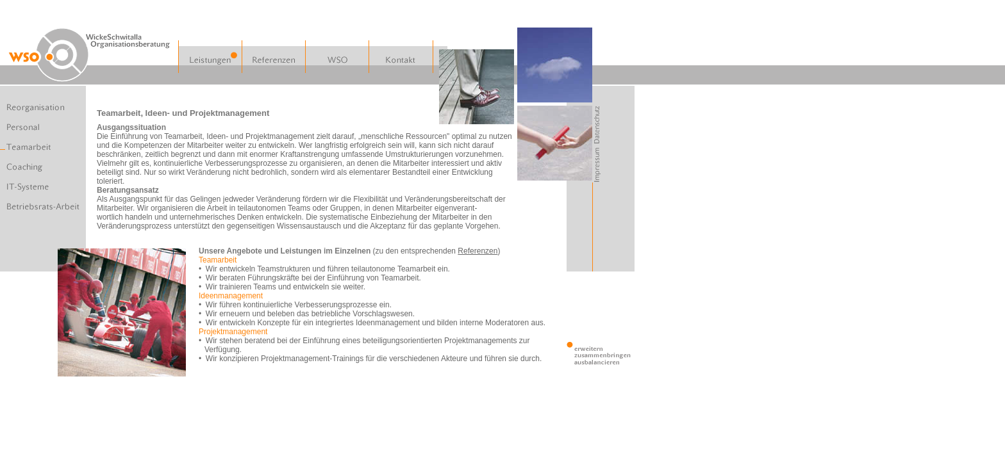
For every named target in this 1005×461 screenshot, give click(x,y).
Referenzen (477, 251)
